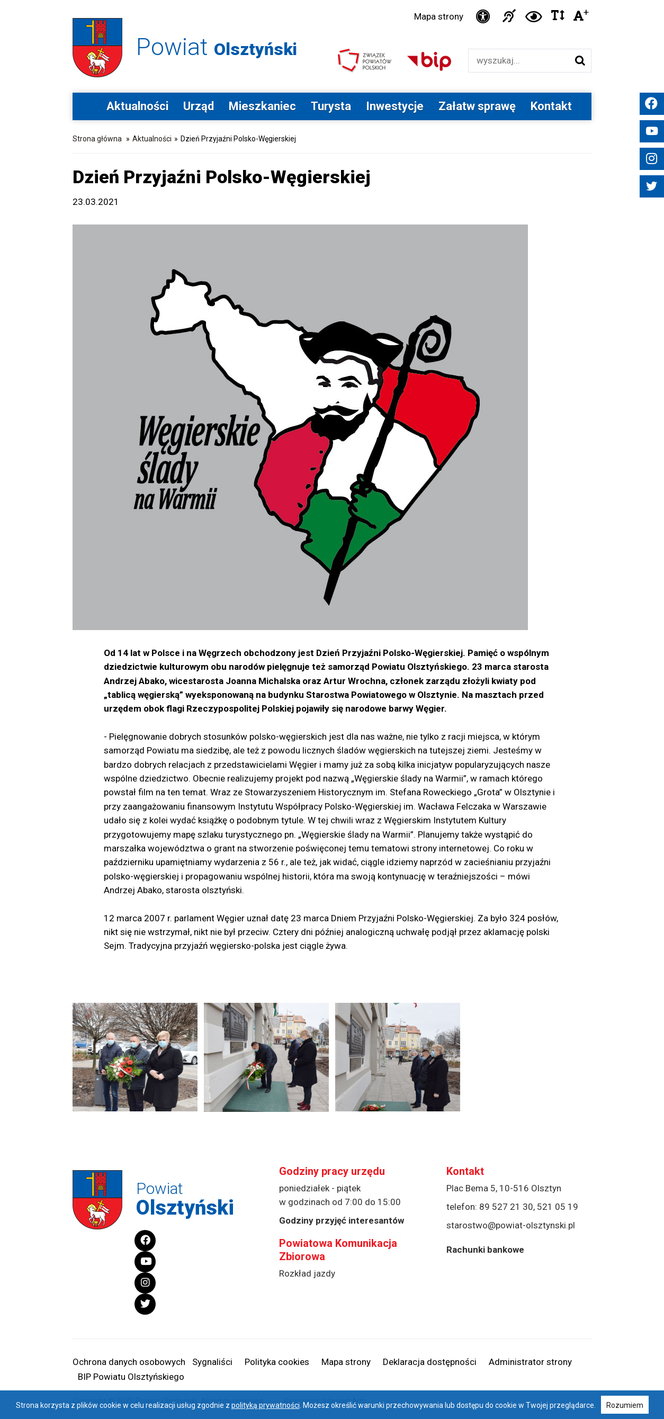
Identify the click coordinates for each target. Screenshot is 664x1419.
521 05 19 (557, 1206)
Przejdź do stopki (332, 0)
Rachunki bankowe (485, 1249)
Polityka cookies (277, 1362)
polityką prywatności (265, 1405)
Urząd (198, 106)
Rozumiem (624, 1405)
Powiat (216, 47)
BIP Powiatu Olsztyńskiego (131, 1376)
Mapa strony (438, 16)
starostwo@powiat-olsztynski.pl (510, 1225)
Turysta (331, 106)
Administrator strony (530, 1362)
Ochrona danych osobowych (129, 1362)
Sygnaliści (212, 1362)
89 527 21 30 (506, 1206)
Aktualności (137, 106)
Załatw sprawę (477, 106)
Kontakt (551, 106)
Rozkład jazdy (307, 1273)
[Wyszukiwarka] (518, 61)
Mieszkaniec (262, 106)
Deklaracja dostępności (430, 1362)
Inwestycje (395, 106)
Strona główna (97, 138)
